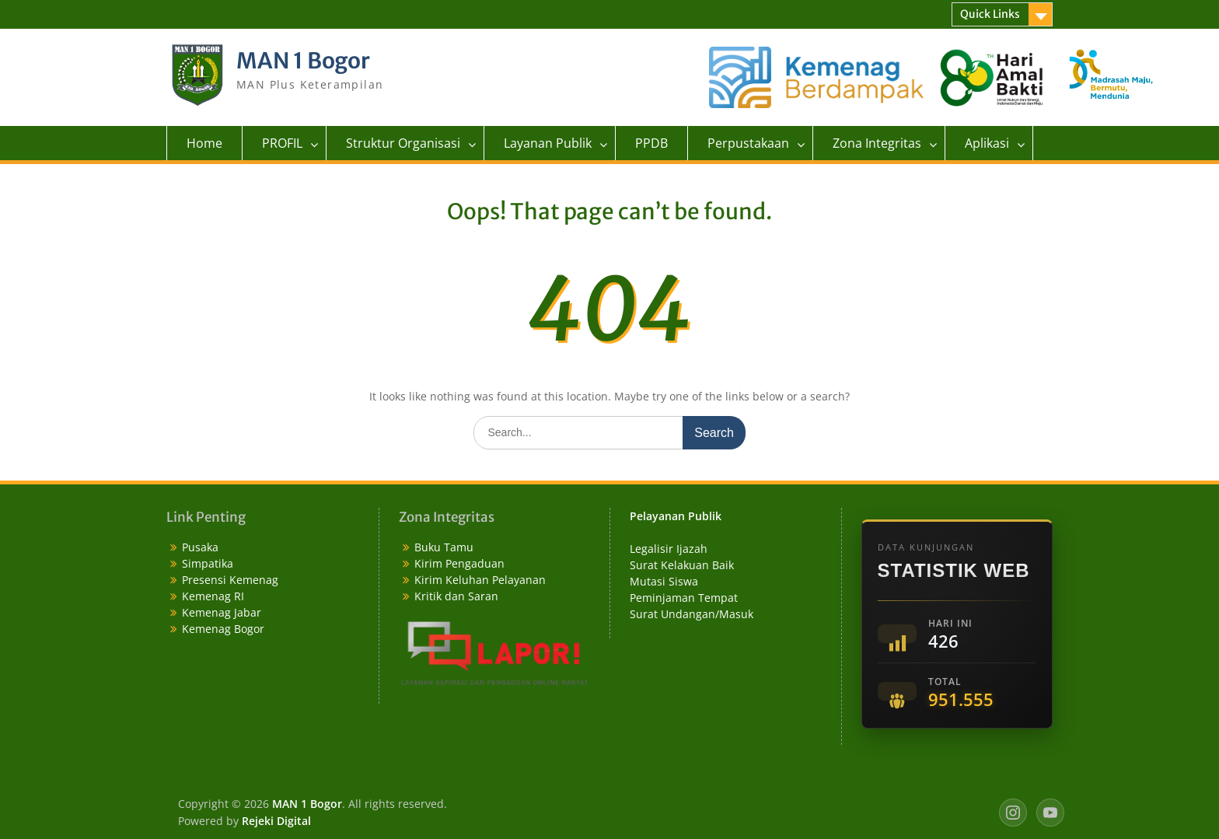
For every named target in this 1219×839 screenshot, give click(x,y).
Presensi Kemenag (230, 579)
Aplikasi (987, 143)
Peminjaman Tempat (684, 597)
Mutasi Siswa (664, 581)
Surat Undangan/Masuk (691, 614)
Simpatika (207, 563)
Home (204, 143)
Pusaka (200, 547)
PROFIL (282, 143)
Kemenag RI (213, 596)
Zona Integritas (877, 143)
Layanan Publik (548, 143)
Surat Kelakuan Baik (682, 565)
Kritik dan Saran (456, 596)
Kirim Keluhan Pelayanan (480, 579)
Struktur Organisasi (403, 143)
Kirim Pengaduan (459, 563)
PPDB (651, 143)
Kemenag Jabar (221, 612)
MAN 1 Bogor (303, 61)
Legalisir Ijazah (668, 548)
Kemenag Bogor (223, 628)
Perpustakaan (748, 143)
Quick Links (990, 14)
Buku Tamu (443, 547)
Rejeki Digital (276, 820)
